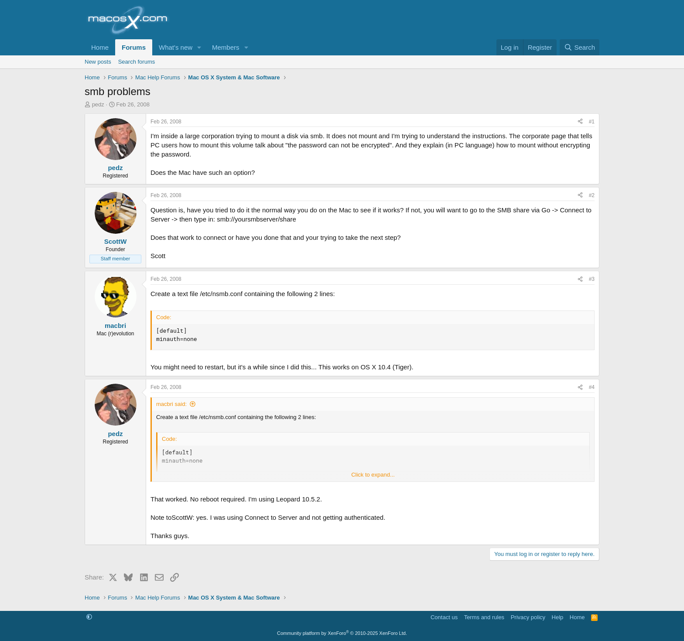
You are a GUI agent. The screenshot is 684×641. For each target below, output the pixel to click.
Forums (134, 47)
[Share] (580, 122)
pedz (98, 104)
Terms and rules (484, 617)
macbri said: (171, 404)
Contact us (444, 617)
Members (225, 47)
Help (558, 617)
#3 (592, 279)
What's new (175, 47)
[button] (199, 47)
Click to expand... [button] (373, 474)
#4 (592, 387)
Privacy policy (528, 617)
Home (100, 47)
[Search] (579, 47)
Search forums (136, 61)
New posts (98, 61)
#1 (592, 122)
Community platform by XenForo (342, 633)
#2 (592, 195)
